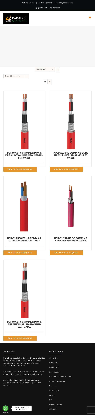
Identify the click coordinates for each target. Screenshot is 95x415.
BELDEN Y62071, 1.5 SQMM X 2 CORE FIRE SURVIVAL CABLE (70, 239)
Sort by (41, 69)
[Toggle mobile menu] (90, 17)
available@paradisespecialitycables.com (55, 3)
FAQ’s (52, 395)
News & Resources (58, 381)
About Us (53, 358)
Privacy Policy (55, 404)
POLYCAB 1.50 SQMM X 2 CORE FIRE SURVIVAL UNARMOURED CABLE (71, 155)
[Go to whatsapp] (5, 408)
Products (53, 363)
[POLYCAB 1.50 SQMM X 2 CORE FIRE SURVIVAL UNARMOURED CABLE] (71, 120)
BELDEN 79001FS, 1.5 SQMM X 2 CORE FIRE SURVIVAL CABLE (24, 239)
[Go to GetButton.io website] (5, 412)
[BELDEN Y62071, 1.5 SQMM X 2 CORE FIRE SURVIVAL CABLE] (71, 205)
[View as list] (50, 81)
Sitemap (53, 409)
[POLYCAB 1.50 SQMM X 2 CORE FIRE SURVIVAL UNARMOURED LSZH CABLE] (24, 289)
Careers (53, 386)
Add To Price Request (20, 169)
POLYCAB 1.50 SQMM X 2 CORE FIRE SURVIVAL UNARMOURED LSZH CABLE (24, 324)
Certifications (55, 372)
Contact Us (54, 390)
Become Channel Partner (60, 377)
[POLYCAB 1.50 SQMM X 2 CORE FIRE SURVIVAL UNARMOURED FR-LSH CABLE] (24, 120)
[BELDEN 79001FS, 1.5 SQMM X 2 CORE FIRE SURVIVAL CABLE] (24, 205)
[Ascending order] (58, 70)
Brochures (54, 367)
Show (12, 76)
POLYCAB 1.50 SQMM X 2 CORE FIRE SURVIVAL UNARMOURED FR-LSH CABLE (24, 155)
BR (50, 400)
